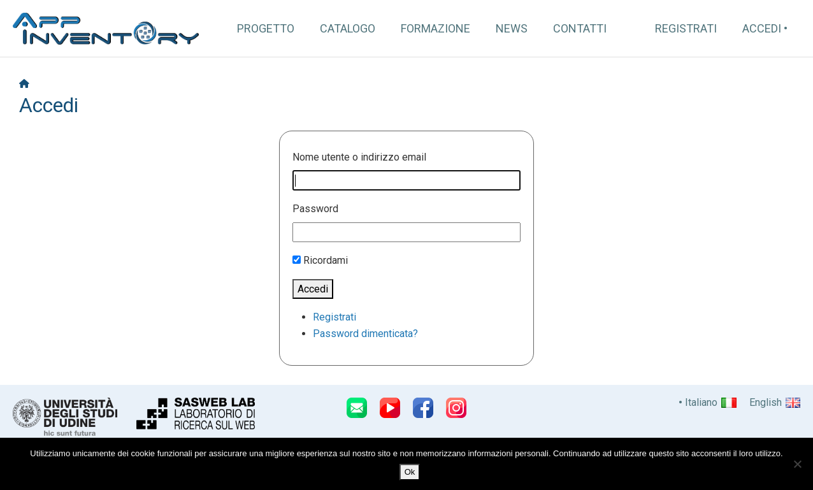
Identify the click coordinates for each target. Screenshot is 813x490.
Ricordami (325, 260)
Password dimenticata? (365, 334)
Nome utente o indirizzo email (359, 157)
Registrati (686, 28)
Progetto (265, 28)
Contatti (580, 28)
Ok (410, 472)
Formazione (435, 28)
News (512, 28)
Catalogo (347, 28)
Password (315, 209)
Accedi (761, 28)
